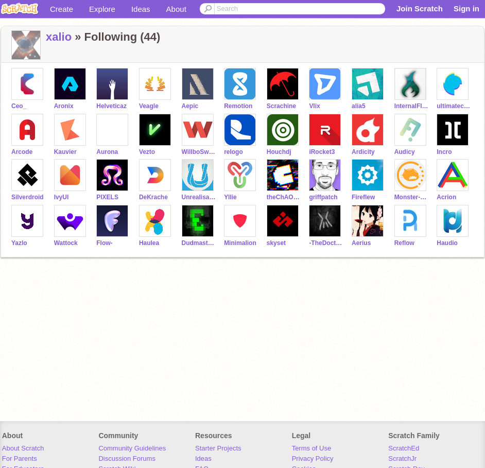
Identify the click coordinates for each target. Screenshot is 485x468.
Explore (102, 9)
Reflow (404, 243)
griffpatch (323, 197)
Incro (444, 151)
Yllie (230, 197)
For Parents (19, 458)
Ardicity (363, 151)
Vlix (314, 106)
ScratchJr (402, 458)
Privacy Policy (313, 458)
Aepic (190, 106)
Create (61, 9)
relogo (233, 151)
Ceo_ (18, 106)
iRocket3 (322, 151)
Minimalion (240, 243)
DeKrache (153, 197)
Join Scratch (419, 8)
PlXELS (107, 197)
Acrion (446, 197)
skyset (276, 243)
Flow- (104, 243)
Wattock (66, 243)
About (176, 9)
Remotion (238, 106)
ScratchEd (403, 448)
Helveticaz (111, 106)
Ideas (140, 9)
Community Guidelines (132, 448)
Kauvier (65, 151)
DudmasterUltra (199, 243)
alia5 (359, 106)
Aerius (361, 243)
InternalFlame (411, 106)
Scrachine (281, 106)
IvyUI (61, 197)
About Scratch (23, 448)
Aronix (64, 106)
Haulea (149, 243)
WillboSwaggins (199, 151)
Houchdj (279, 151)
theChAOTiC (284, 197)
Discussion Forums (126, 458)
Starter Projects (218, 448)
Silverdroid (27, 197)
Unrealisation (199, 197)
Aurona (107, 151)
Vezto (147, 151)
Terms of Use (312, 448)
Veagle (149, 106)
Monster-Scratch (411, 197)
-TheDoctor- (326, 243)
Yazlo (19, 243)
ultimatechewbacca (454, 106)
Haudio (447, 243)
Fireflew (363, 197)
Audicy (404, 151)
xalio (59, 36)
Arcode (21, 151)
